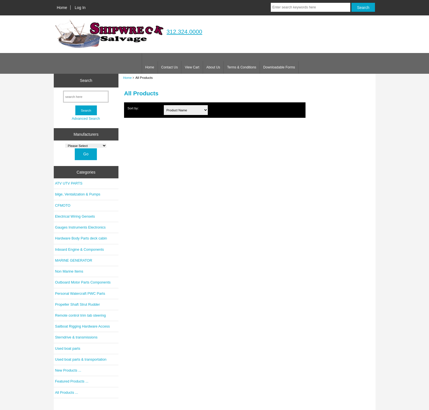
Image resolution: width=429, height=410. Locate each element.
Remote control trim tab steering (80, 315)
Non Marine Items (69, 271)
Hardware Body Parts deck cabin (81, 238)
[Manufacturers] (85, 146)
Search (86, 80)
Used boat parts (67, 348)
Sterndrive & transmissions (76, 337)
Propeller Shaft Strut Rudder (77, 304)
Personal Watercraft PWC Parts (80, 293)
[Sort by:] (186, 110)
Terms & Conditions (241, 67)
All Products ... (66, 392)
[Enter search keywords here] (310, 7)
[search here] (86, 97)
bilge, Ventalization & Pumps (78, 194)
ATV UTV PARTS (69, 183)
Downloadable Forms (279, 67)
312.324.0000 (184, 31)
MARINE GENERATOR (73, 260)
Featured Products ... (71, 381)
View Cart (192, 67)
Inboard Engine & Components (79, 249)
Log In (80, 7)
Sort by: (133, 108)
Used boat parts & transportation (81, 359)
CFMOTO (63, 205)
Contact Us (169, 67)
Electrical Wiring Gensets (75, 216)
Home (62, 7)
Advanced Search (86, 118)
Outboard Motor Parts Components (83, 282)
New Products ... (68, 370)
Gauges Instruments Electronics (80, 227)
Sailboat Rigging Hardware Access (82, 326)
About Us (213, 67)
